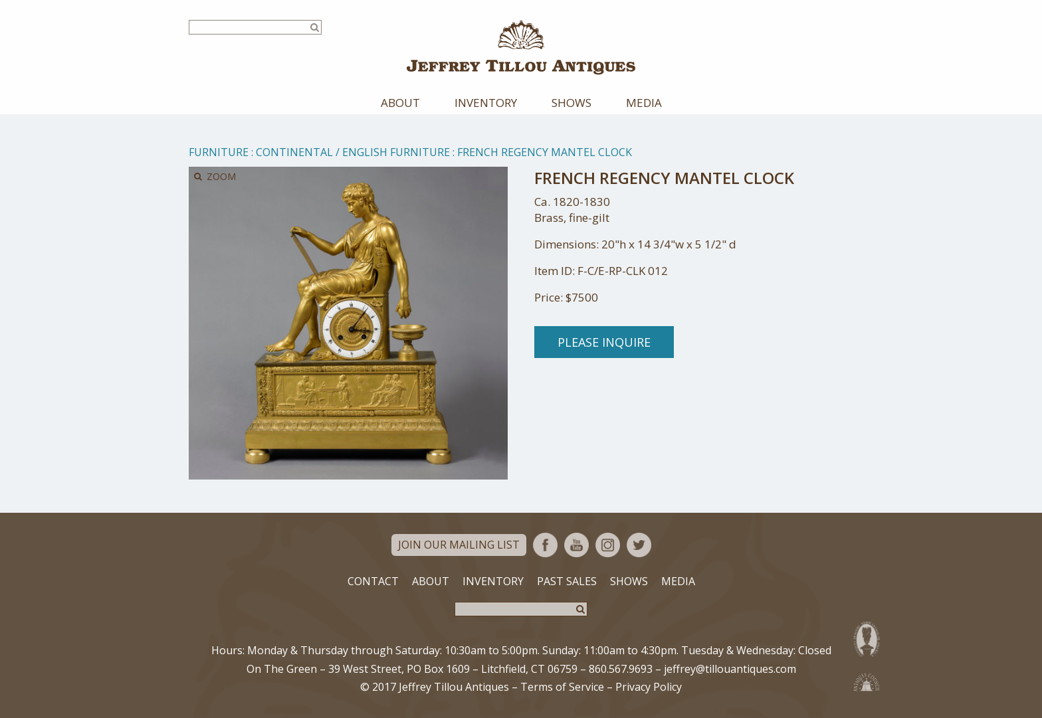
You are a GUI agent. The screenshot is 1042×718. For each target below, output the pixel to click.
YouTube (576, 545)
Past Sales (567, 581)
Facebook (545, 545)
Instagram (607, 545)
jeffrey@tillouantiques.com (730, 669)
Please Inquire (604, 342)
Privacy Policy (648, 686)
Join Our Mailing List (459, 544)
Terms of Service (562, 686)
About (400, 102)
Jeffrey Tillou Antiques (521, 47)
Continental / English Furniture (353, 152)
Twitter (639, 545)
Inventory (486, 102)
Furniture (219, 152)
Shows (571, 102)
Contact (373, 581)
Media (644, 102)
